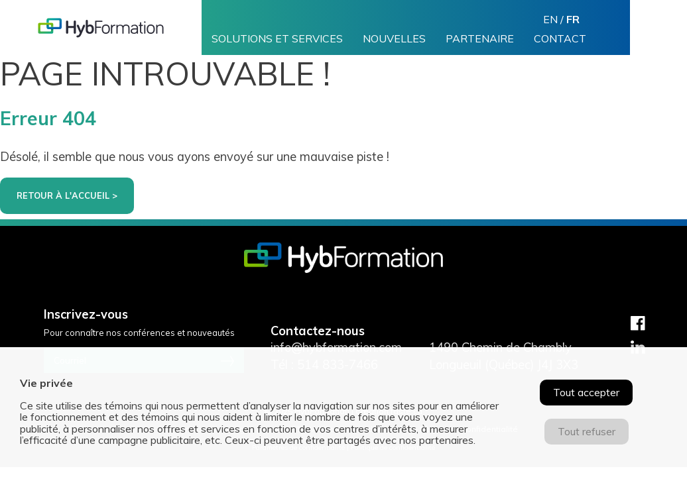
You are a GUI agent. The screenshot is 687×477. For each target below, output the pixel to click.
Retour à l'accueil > (67, 195)
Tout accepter (586, 392)
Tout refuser (586, 431)
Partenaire (480, 38)
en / (561, 19)
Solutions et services (277, 38)
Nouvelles (394, 38)
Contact (560, 38)
